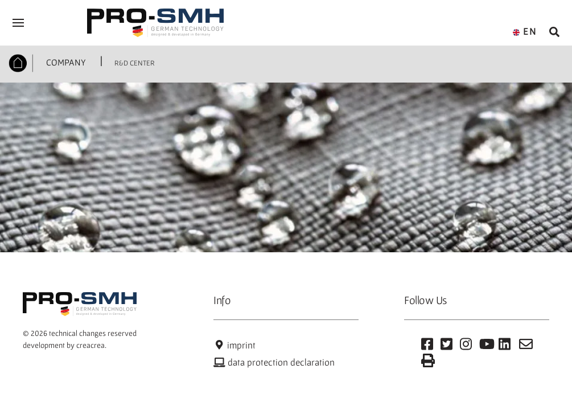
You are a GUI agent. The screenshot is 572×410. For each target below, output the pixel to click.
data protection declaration (274, 362)
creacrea (90, 345)
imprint (234, 345)
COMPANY (65, 62)
